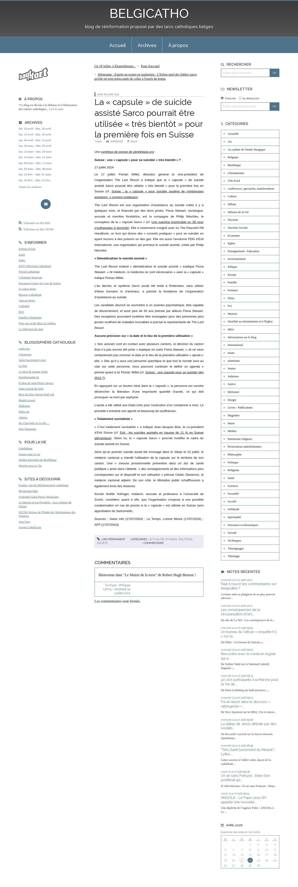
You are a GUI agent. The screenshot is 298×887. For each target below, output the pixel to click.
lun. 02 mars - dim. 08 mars (35, 169)
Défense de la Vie (238, 212)
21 (241, 860)
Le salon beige (27, 289)
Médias (232, 431)
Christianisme (236, 173)
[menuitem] (118, 45)
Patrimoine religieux (240, 439)
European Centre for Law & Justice (40, 283)
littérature (233, 392)
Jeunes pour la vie (29, 454)
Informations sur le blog (242, 337)
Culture (232, 196)
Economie (234, 235)
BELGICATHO (149, 13)
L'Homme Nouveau (30, 277)
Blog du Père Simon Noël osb (36, 394)
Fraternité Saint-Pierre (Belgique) (39, 497)
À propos (178, 45)
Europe (232, 274)
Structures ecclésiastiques (243, 525)
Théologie (234, 556)
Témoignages (236, 548)
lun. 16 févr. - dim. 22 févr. (35, 180)
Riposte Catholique (30, 294)
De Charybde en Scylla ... (34, 423)
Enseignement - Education (243, 251)
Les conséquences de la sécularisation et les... (240, 612)
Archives (147, 45)
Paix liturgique (27, 429)
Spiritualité (234, 517)
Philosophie (235, 454)
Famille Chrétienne (30, 317)
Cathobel (24, 306)
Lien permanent (111, 539)
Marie (231, 423)
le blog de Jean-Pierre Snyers (36, 383)
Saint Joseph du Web (31, 388)
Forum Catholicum (30, 527)
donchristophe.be (29, 377)
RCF (21, 312)
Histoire (232, 313)
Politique (185, 539)
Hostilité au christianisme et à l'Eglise (250, 321)
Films (231, 298)
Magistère (234, 415)
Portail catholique (29, 271)
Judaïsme (233, 376)
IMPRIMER (114, 141)
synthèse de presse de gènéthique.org (127, 152)
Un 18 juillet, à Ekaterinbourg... (115, 66)
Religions (233, 470)
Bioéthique (234, 165)
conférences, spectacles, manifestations (251, 188)
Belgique (233, 157)
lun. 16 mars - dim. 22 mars (35, 157)
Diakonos (24, 406)
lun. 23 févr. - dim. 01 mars (35, 174)
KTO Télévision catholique (35, 266)
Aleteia (23, 417)
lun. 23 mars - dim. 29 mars (35, 151)
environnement (237, 259)
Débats (232, 204)
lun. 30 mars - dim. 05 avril (35, 145)
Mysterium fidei (28, 491)
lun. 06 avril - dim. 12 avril (35, 140)
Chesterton (25, 354)
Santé (231, 478)
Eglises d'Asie (27, 249)
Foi (230, 306)
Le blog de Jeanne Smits (33, 371)
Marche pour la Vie (30, 465)
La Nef (23, 366)
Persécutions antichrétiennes (244, 446)
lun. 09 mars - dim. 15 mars (35, 163)
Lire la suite (56, 109)
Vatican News (27, 300)
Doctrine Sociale (238, 227)
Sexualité (233, 493)
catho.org (24, 348)
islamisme (234, 360)
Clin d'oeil (234, 180)
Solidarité (233, 509)
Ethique (171, 539)
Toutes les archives (30, 187)
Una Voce (24, 521)
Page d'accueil (150, 66)
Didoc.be (24, 411)
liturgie (232, 400)
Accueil (117, 45)
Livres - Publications (240, 407)
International (235, 345)
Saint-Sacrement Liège (32, 360)
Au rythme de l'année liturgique (246, 149)
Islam (231, 353)
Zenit (22, 254)
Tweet (98, 141)
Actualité (156, 539)
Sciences (233, 486)
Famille (232, 282)
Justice (232, 384)
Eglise (231, 243)
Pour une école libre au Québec (37, 323)
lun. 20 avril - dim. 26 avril (35, 128)
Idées (231, 329)
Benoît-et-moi (27, 400)
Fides (22, 260)
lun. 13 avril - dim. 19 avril (35, 134)
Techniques (234, 540)
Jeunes (232, 368)
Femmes (233, 290)
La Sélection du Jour (31, 329)
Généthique (25, 448)
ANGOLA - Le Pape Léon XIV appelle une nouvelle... (244, 800)
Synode (232, 532)
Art (230, 141)
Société (102, 543)
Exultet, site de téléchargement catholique (43, 485)
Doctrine (233, 219)
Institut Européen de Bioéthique (38, 460)
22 (250, 860)
